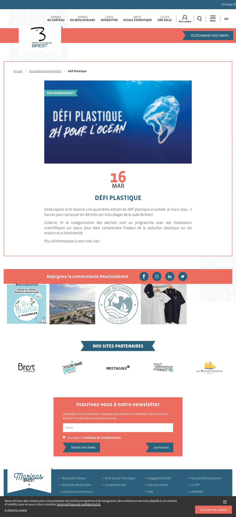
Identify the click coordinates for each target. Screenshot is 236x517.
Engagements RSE (159, 478)
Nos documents (158, 484)
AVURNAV (197, 491)
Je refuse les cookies (16, 510)
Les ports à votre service (77, 491)
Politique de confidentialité (102, 437)
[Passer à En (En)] (226, 18)
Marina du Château (74, 478)
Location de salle (115, 484)
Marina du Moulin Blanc (76, 484)
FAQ (150, 491)
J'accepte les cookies (213, 509)
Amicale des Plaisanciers (206, 478)
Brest (137, 18)
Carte (109, 18)
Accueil (17, 71)
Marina (56, 18)
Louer (164, 18)
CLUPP (195, 484)
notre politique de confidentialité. (79, 504)
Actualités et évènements (45, 71)
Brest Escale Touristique (120, 478)
